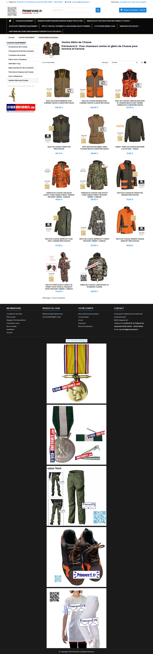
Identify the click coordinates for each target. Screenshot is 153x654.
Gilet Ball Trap (14, 63)
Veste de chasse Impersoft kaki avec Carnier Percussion (59, 240)
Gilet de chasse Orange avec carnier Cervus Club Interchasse (94, 102)
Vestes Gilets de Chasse (18, 80)
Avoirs (80, 320)
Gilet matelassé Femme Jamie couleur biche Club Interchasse (94, 148)
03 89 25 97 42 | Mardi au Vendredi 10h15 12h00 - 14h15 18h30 (40, 2)
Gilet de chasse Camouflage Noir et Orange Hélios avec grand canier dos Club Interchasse (130, 103)
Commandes (83, 317)
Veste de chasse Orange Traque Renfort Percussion (130, 240)
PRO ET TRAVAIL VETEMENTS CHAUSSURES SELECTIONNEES (66, 26)
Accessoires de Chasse (17, 47)
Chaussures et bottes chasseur (21, 51)
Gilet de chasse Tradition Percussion (59, 148)
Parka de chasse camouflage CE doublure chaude (94, 286)
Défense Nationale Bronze (52, 314)
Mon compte (11, 326)
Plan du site (11, 317)
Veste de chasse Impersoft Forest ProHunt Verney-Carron (94, 240)
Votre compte (85, 308)
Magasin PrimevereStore (16, 320)
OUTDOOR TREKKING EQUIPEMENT (23, 26)
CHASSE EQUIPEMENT (24, 21)
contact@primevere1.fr (81, 2)
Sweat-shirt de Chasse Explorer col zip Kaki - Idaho (129, 148)
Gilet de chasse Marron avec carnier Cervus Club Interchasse (59, 102)
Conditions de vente (14, 314)
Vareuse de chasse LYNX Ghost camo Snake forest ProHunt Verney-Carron (94, 195)
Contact (119, 308)
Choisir (125, 62)
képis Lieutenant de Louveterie (21, 68)
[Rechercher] (76, 10)
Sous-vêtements (15, 76)
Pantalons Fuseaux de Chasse (20, 72)
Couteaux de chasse (16, 55)
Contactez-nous (13, 323)
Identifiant (10, 329)
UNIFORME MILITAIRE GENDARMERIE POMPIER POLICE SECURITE (35, 31)
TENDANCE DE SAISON (128, 26)
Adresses (82, 323)
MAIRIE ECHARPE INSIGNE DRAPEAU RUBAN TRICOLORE (60, 21)
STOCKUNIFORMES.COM (104, 26)
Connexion (124, 2)
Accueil (9, 332)
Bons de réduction (85, 326)
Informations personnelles (88, 314)
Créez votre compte (138, 2)
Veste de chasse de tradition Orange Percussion (130, 194)
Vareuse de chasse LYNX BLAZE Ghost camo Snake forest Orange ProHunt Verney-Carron (59, 195)
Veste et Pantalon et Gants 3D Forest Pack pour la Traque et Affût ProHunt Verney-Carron (59, 287)
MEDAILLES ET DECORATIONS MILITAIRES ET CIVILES (108, 21)
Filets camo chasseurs (17, 59)
